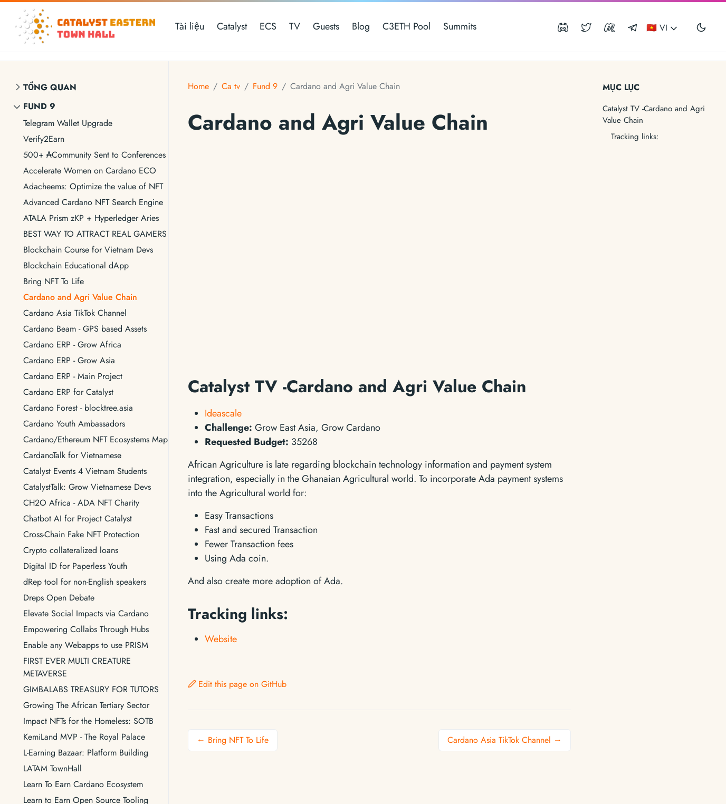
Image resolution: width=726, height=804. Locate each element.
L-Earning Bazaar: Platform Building (85, 753)
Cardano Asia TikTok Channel (75, 313)
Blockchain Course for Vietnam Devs (88, 250)
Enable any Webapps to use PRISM (85, 645)
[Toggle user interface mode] (701, 27)
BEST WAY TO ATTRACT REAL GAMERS (95, 234)
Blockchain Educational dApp (76, 265)
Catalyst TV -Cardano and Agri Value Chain (654, 115)
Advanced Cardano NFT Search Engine (93, 202)
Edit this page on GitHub (237, 684)
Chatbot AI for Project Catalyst (77, 518)
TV (294, 26)
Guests (326, 26)
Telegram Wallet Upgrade (67, 123)
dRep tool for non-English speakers (84, 582)
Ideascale (223, 413)
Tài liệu (189, 26)
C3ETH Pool (407, 26)
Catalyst (232, 26)
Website (221, 639)
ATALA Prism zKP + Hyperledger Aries (91, 218)
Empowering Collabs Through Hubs (86, 629)
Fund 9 (39, 106)
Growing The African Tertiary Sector (86, 705)
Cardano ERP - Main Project (72, 376)
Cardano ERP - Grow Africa (72, 344)
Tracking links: (635, 136)
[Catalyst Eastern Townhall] (86, 27)
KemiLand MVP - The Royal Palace (84, 737)
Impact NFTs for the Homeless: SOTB (88, 721)
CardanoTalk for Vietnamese (72, 455)
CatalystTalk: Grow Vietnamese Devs (87, 487)
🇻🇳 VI (662, 28)
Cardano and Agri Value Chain (80, 297)
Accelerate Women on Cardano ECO (89, 170)
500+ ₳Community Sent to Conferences (94, 155)
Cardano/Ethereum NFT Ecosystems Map (95, 439)
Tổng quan (50, 87)
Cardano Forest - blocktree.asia (78, 408)
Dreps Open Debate (58, 598)
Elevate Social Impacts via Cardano (86, 613)
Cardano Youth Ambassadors (74, 424)
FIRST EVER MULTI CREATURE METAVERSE (77, 667)
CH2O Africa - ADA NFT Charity (81, 503)
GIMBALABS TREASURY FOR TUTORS (91, 689)
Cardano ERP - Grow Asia (69, 360)
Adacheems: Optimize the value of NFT (93, 186)
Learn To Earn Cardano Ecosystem (83, 784)
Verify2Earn (43, 139)
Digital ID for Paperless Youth (75, 566)
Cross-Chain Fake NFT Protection (81, 534)
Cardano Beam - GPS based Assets (85, 329)
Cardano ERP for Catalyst (68, 392)
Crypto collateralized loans (70, 550)
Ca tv (231, 86)
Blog (361, 26)
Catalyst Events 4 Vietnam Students (85, 471)
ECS (268, 26)
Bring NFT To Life (53, 281)
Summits (459, 26)
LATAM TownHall (52, 768)
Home (198, 86)
